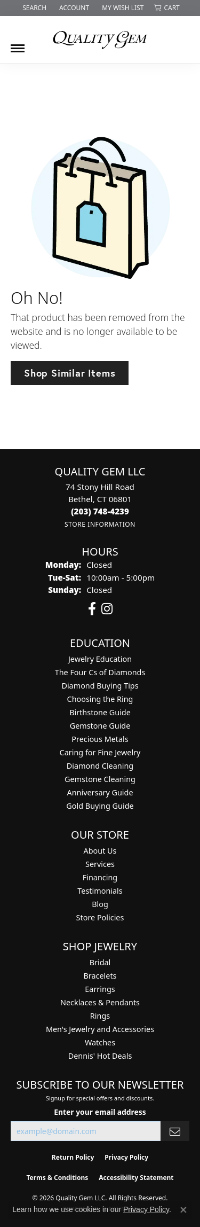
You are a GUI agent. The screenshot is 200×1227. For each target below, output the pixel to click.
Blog (100, 904)
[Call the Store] (100, 511)
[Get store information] (100, 524)
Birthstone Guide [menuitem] (100, 712)
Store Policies (100, 917)
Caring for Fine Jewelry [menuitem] (100, 752)
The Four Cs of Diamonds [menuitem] (100, 672)
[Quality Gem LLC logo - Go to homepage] (100, 39)
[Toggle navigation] (17, 44)
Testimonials (99, 891)
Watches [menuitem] (100, 1042)
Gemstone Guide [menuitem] (100, 726)
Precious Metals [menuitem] (99, 739)
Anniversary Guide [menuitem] (100, 792)
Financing (100, 877)
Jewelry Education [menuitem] (100, 659)
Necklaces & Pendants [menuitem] (100, 1002)
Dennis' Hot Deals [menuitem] (100, 1056)
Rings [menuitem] (100, 1016)
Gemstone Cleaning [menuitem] (100, 779)
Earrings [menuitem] (100, 989)
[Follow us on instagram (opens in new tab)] (107, 609)
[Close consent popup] (183, 1210)
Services (100, 864)
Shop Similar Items (69, 372)
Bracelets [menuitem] (99, 976)
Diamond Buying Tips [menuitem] (99, 686)
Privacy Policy (146, 1209)
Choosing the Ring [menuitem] (100, 699)
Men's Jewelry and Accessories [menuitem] (100, 1029)
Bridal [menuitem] (100, 962)
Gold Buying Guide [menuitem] (99, 806)
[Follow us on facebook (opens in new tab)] (92, 609)
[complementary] (122, 1168)
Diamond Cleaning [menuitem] (100, 766)
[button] (33, 8)
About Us (100, 851)
